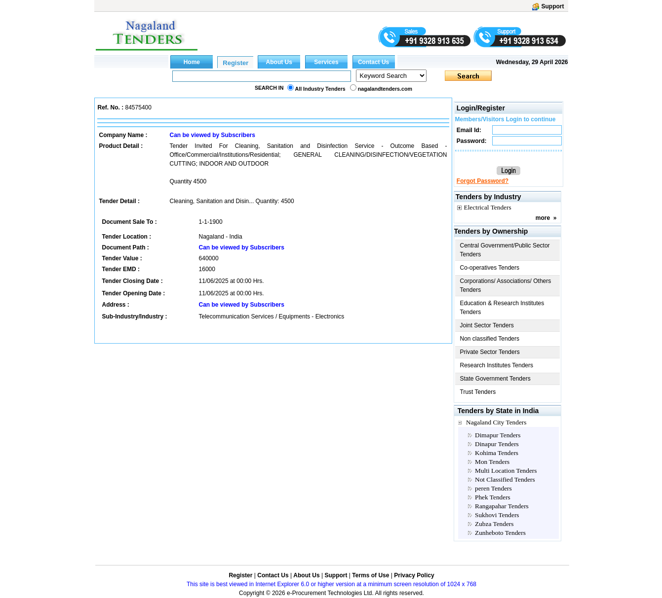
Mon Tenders (492, 461)
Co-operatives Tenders (490, 267)
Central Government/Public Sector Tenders (505, 250)
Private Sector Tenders (490, 352)
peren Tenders (493, 488)
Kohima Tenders (496, 453)
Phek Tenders (492, 497)
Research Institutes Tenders (497, 365)
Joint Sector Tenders (487, 325)
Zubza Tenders (494, 524)
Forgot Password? (482, 180)
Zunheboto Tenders (500, 532)
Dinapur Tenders (497, 444)
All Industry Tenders (320, 89)
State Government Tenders (495, 378)
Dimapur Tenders (497, 435)
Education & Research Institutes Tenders (502, 308)
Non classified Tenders (490, 338)
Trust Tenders (478, 391)
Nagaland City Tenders (496, 422)
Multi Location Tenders (506, 470)
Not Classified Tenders (505, 479)
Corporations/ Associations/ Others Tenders (505, 285)
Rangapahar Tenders (502, 506)
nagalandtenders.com (385, 89)
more (543, 217)
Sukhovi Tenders (497, 515)
